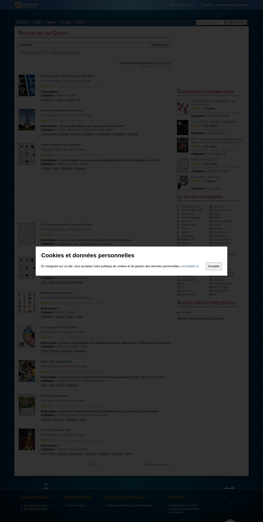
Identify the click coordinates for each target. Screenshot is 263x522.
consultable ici (189, 266)
